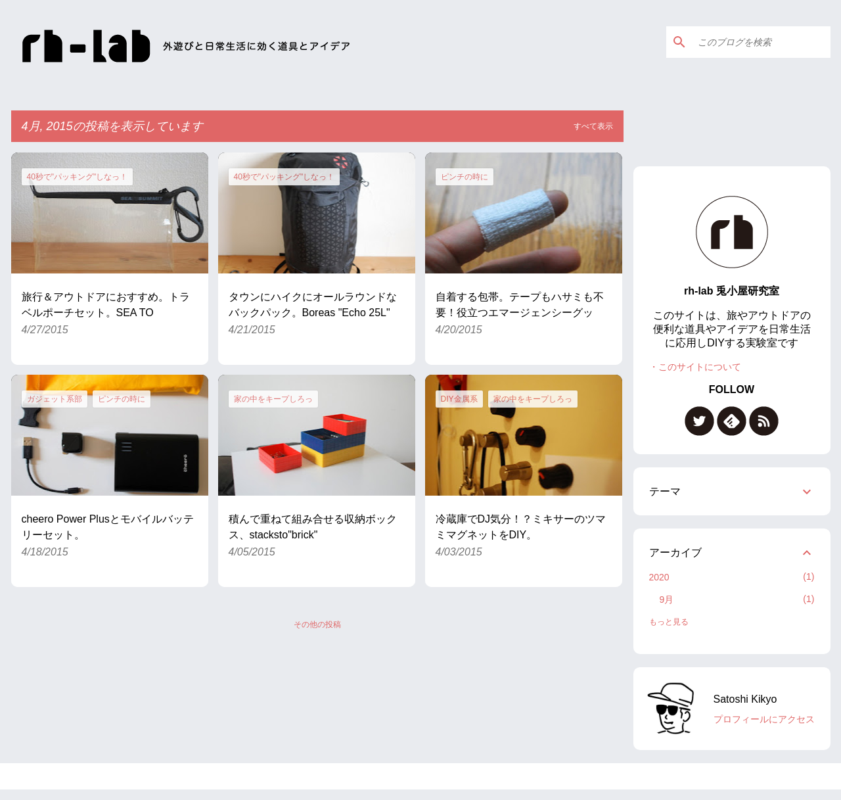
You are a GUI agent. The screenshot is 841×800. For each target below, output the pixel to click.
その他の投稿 (317, 624)
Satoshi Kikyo (745, 699)
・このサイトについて (695, 367)
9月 (667, 599)
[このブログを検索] (761, 42)
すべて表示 (593, 126)
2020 (659, 577)
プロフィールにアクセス (764, 719)
